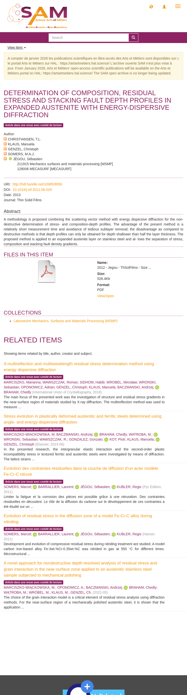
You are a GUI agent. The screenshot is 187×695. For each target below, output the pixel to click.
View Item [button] (16, 47)
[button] (151, 6)
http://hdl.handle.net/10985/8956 (37, 184)
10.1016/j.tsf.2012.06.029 (32, 190)
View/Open (105, 296)
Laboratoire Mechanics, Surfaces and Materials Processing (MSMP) (66, 321)
